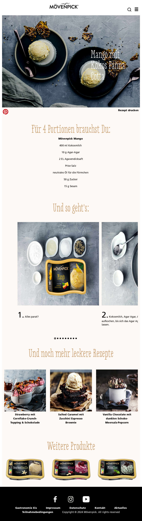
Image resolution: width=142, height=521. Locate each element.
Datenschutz (77, 507)
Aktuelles (120, 507)
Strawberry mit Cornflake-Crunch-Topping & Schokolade (25, 418)
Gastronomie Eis (26, 507)
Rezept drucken (128, 110)
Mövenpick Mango (71, 138)
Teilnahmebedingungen (37, 511)
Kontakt (100, 507)
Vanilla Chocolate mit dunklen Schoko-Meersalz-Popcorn (117, 418)
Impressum (53, 507)
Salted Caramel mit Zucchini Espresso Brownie (71, 418)
